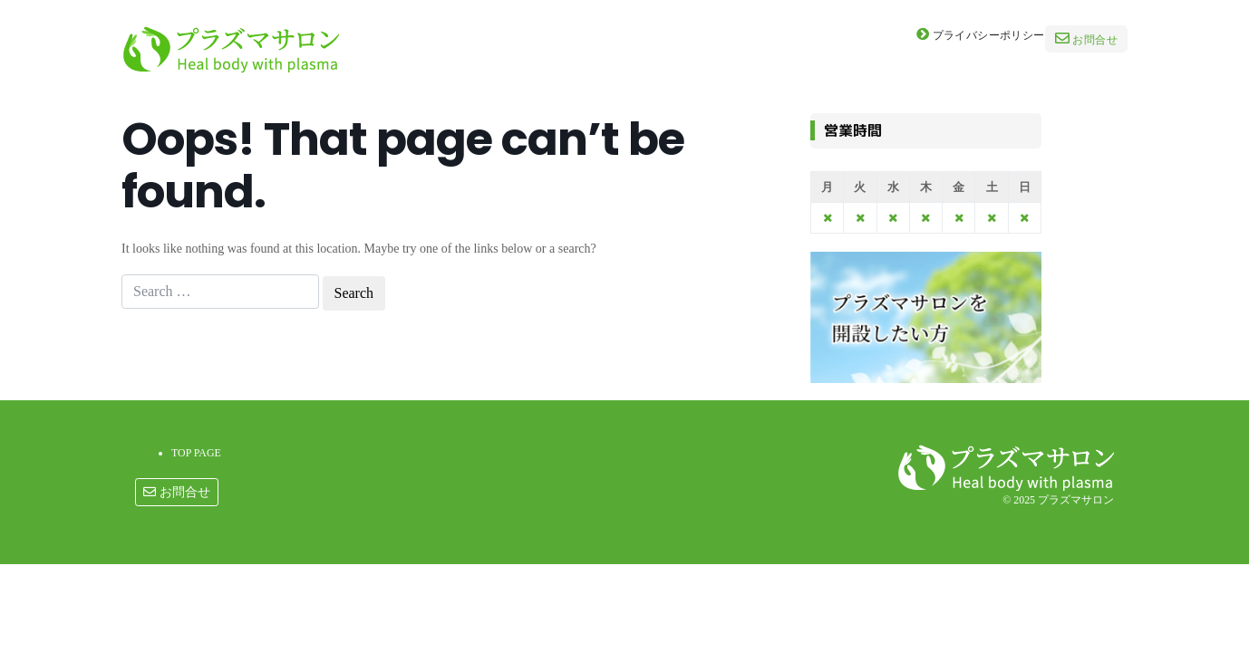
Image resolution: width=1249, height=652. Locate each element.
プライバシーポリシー (980, 34)
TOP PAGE (196, 452)
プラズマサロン (1076, 500)
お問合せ (1086, 39)
